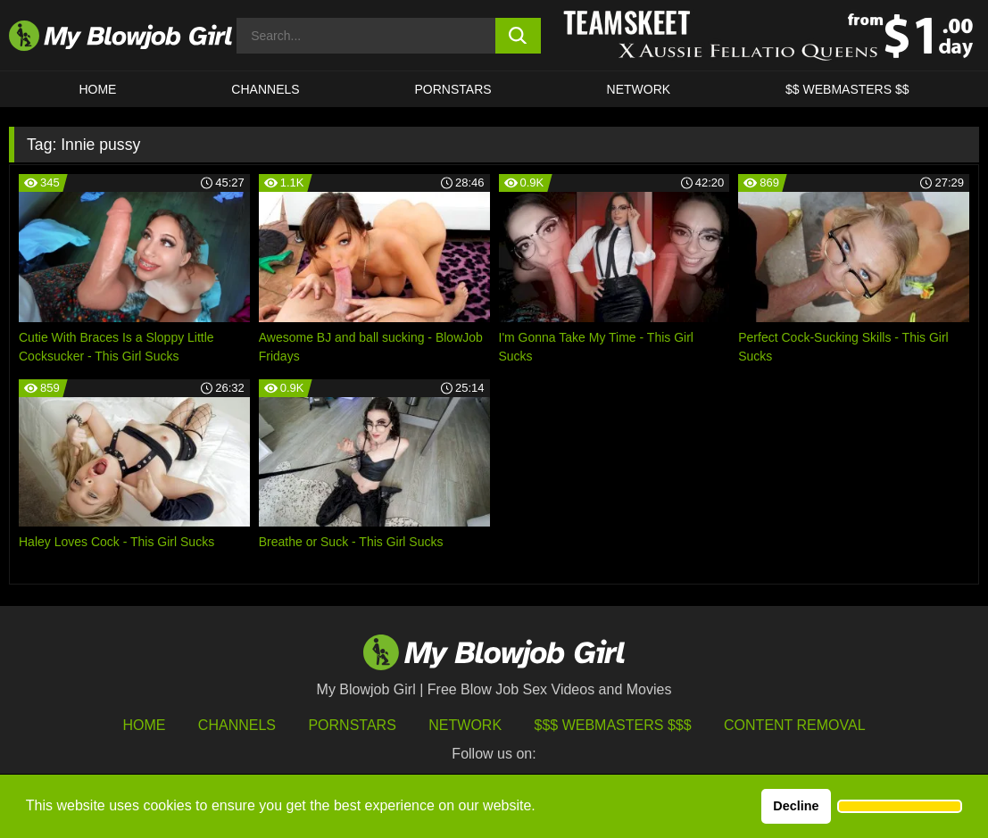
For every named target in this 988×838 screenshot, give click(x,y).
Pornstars (351, 725)
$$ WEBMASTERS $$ (847, 89)
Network (639, 89)
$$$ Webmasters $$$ (613, 725)
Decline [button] (795, 806)
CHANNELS (265, 89)
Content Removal (795, 725)
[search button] (518, 36)
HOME (97, 89)
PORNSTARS (453, 89)
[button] (899, 807)
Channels (237, 725)
